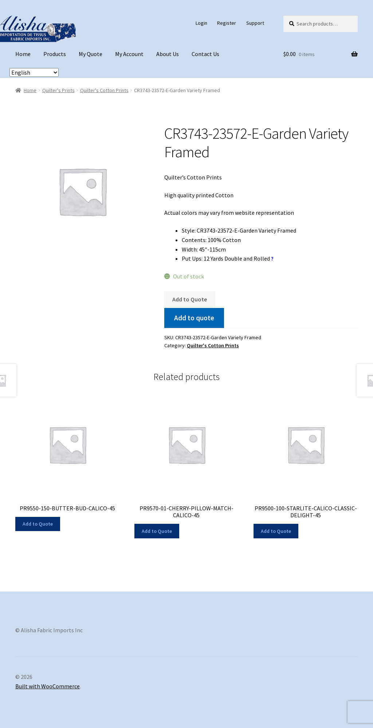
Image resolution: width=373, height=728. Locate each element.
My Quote (90, 54)
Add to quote (194, 317)
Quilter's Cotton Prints (104, 90)
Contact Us (205, 54)
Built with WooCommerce (47, 686)
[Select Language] (34, 72)
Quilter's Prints (58, 90)
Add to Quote (189, 299)
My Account (129, 54)
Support (255, 23)
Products (54, 54)
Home (23, 54)
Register (226, 23)
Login (201, 23)
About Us (167, 54)
